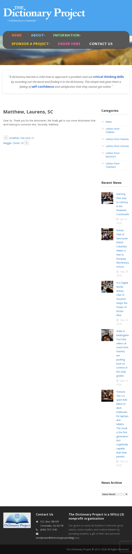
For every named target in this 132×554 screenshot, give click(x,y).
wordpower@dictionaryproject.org (55, 537)
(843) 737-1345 (48, 529)
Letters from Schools (117, 146)
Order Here (69, 43)
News (17, 35)
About (37, 35)
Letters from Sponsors (113, 154)
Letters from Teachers (113, 165)
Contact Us (101, 43)
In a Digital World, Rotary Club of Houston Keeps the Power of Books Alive (122, 299)
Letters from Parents (117, 139)
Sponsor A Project (30, 43)
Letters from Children (113, 130)
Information (66, 35)
